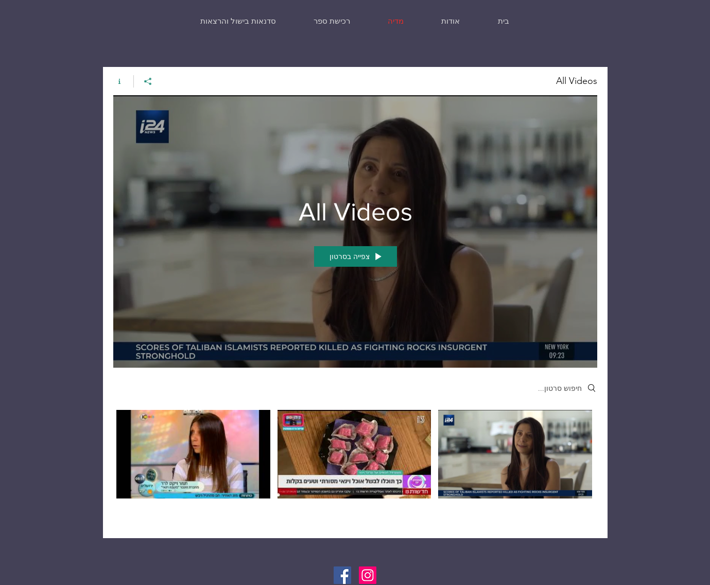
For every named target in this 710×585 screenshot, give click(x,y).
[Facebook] (342, 575)
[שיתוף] (147, 81)
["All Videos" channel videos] (355, 466)
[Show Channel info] (123, 81)
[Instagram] (367, 575)
